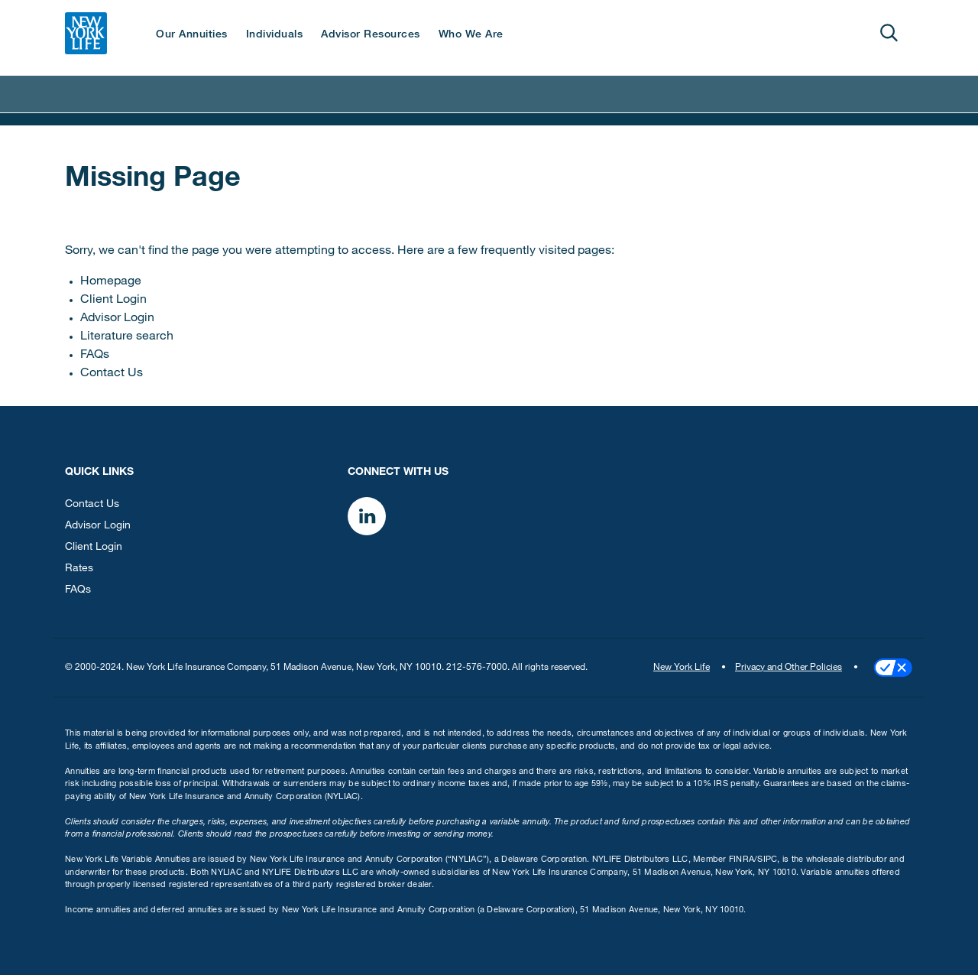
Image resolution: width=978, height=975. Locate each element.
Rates (79, 569)
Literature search (126, 337)
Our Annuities (192, 35)
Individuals (274, 35)
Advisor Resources (370, 35)
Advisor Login (117, 319)
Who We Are (471, 35)
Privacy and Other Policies (788, 667)
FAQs (94, 355)
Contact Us (111, 374)
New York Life (681, 667)
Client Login (113, 300)
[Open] (888, 32)
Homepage (110, 282)
